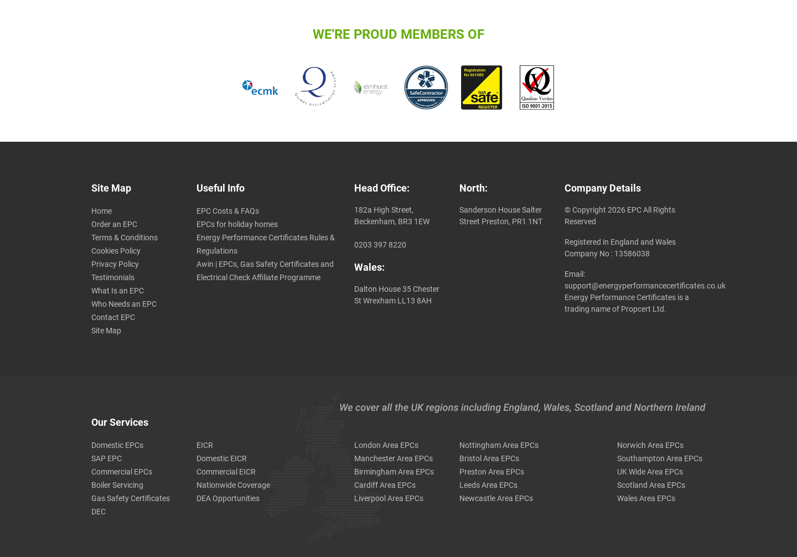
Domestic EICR (221, 458)
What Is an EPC (117, 290)
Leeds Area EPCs (488, 485)
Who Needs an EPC (124, 304)
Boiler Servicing (117, 485)
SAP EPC (106, 458)
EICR (204, 445)
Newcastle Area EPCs (496, 498)
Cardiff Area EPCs (385, 485)
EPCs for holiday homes (237, 224)
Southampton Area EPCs (659, 458)
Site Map (106, 330)
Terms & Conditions (124, 237)
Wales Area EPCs (646, 498)
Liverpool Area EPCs (388, 498)
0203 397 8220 (380, 244)
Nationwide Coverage (233, 485)
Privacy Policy (115, 264)
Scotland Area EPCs (651, 485)
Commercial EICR (226, 471)
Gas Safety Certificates (130, 498)
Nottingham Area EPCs (499, 445)
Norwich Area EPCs (650, 445)
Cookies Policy (116, 250)
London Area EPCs (386, 445)
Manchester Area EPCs (393, 458)
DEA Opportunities (228, 498)
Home (101, 211)
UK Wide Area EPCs (650, 471)
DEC (98, 511)
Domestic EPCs (117, 445)
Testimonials (112, 277)
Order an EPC (114, 224)
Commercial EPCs (121, 471)
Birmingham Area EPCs (394, 471)
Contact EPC (113, 317)
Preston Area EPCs (491, 471)
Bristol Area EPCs (489, 458)
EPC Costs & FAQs (227, 211)
